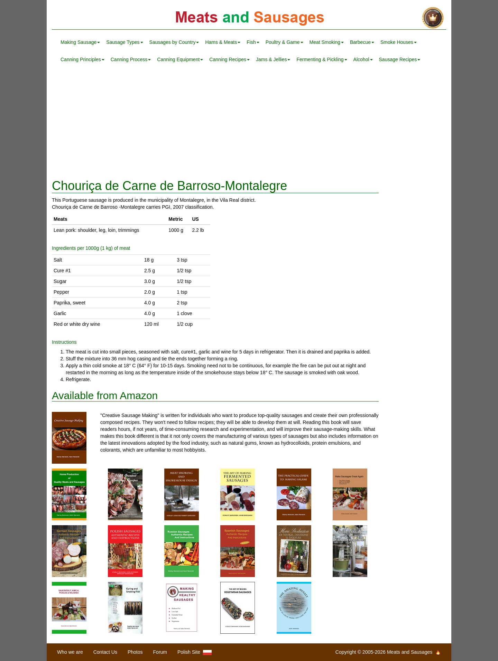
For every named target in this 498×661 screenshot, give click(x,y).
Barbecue (362, 42)
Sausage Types (124, 42)
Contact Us (105, 652)
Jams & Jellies (273, 59)
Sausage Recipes (400, 59)
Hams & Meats (222, 42)
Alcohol (363, 59)
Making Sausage (80, 42)
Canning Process (131, 59)
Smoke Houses (398, 42)
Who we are (70, 652)
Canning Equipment (180, 59)
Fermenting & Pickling (321, 59)
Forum (160, 652)
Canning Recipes (229, 59)
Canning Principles (82, 59)
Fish (253, 42)
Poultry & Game (284, 42)
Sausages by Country (174, 42)
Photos (135, 652)
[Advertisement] (249, 123)
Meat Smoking (327, 42)
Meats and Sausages (249, 18)
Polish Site (194, 652)
